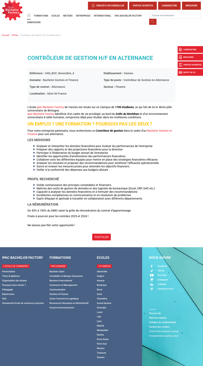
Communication (57, 289)
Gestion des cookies (159, 327)
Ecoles (56, 15)
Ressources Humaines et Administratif (69, 303)
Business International (60, 280)
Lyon (99, 321)
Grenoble (101, 307)
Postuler (101, 237)
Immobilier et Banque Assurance (66, 276)
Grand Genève (104, 303)
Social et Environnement (61, 307)
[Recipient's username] (175, 15)
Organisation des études (14, 280)
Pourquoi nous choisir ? (14, 285)
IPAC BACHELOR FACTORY (128, 15)
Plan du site (155, 313)
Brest (99, 289)
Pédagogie (7, 289)
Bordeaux (102, 285)
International (102, 15)
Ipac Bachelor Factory (50, 107)
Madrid (100, 325)
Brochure (191, 5)
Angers (100, 276)
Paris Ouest (103, 339)
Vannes (100, 357)
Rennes (100, 348)
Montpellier (102, 330)
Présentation (8, 271)
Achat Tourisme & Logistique (64, 298)
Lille (99, 316)
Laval (99, 312)
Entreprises (83, 15)
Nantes (100, 334)
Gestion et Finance (58, 294)
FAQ (4, 298)
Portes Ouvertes (143, 5)
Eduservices (8, 294)
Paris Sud (102, 343)
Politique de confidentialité (162, 322)
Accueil (5, 35)
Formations (41, 15)
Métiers (68, 15)
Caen (99, 294)
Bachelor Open (56, 271)
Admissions (34, 22)
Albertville (102, 271)
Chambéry (102, 298)
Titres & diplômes (11, 276)
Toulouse (101, 352)
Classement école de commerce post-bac (23, 303)
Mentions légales (157, 317)
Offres (15, 35)
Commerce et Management (63, 285)
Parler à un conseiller (108, 6)
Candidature (169, 5)
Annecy (100, 280)
